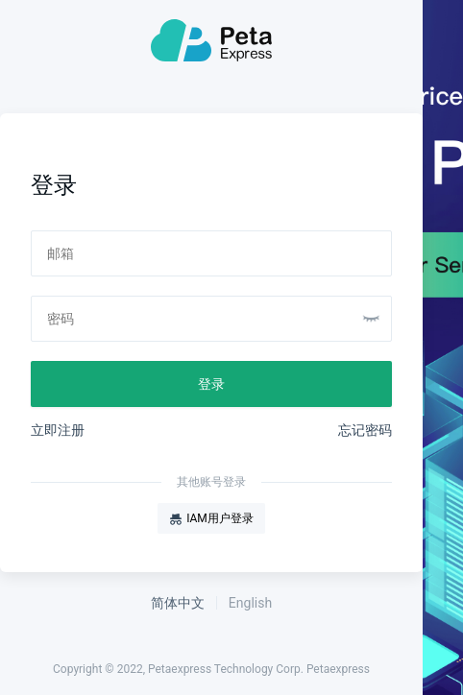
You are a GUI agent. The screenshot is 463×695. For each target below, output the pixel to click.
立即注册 (58, 430)
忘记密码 (365, 430)
